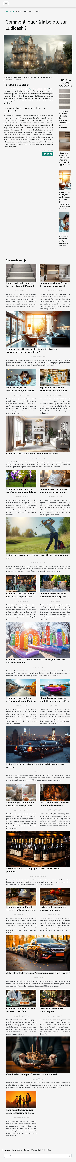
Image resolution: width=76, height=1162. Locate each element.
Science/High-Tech (38, 1150)
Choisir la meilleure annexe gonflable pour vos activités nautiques (53, 701)
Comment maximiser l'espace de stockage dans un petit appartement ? (64, 160)
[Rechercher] (38, 1156)
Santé (26, 1150)
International (17, 1150)
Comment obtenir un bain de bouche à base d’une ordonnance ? (20, 1011)
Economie (6, 1150)
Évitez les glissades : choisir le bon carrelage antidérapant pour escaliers (64, 119)
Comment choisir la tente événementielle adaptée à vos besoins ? (21, 701)
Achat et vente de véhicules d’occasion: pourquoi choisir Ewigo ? (37, 973)
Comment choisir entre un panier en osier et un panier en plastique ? (54, 596)
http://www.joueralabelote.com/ (38, 89)
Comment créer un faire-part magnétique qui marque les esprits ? (54, 492)
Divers (12, 11)
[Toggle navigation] (6, 3)
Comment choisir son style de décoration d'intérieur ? (32, 453)
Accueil (6, 11)
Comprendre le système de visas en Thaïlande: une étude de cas (20, 910)
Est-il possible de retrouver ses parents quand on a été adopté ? (19, 1113)
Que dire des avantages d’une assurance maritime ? (31, 1074)
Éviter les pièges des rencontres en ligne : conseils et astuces (64, 240)
